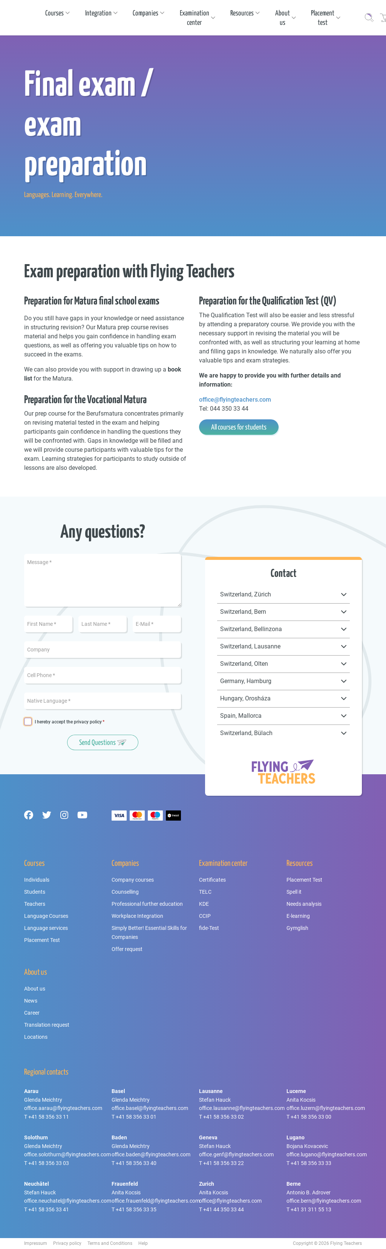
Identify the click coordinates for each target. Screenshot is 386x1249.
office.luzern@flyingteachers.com (325, 1108)
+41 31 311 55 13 (311, 1209)
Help (143, 1243)
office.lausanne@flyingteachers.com (242, 1108)
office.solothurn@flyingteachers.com (67, 1154)
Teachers (34, 904)
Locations (35, 1037)
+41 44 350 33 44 (223, 1209)
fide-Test (209, 928)
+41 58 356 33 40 (136, 1163)
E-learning (298, 916)
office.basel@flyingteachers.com (150, 1108)
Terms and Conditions (109, 1243)
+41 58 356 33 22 (223, 1163)
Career (32, 1013)
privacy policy (88, 722)
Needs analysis (304, 904)
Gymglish (297, 928)
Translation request (46, 1025)
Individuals (36, 880)
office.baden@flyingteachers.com (151, 1154)
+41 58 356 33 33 (311, 1163)
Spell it (294, 892)
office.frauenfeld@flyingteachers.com (156, 1201)
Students (34, 892)
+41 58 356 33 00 (311, 1117)
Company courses (133, 880)
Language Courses (46, 916)
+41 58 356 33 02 (223, 1117)
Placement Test (42, 940)
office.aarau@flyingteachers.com (63, 1108)
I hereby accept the (68, 722)
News (30, 1001)
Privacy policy (67, 1243)
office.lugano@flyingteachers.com (326, 1154)
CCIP (205, 916)
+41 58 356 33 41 (48, 1209)
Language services (46, 928)
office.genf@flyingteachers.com (236, 1154)
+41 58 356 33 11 (48, 1117)
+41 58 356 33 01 (136, 1117)
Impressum (35, 1243)
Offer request (127, 949)
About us (34, 989)
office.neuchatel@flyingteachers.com (67, 1201)
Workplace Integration (137, 916)
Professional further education (147, 904)
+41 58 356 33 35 (136, 1209)
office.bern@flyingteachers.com (323, 1201)
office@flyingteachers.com (235, 399)
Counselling (125, 892)
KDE (204, 904)
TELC (205, 892)
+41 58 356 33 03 (48, 1163)
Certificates (212, 880)
